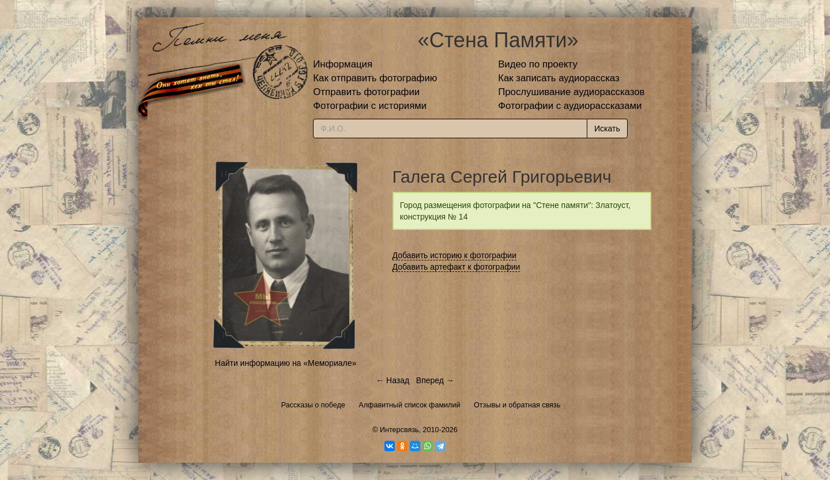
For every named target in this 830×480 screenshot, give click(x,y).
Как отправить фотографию (375, 78)
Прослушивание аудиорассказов (571, 91)
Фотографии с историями (370, 105)
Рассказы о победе (313, 405)
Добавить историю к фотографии (455, 255)
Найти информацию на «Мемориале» (285, 363)
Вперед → (435, 380)
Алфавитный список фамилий (409, 405)
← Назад (392, 380)
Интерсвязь (399, 430)
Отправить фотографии (366, 91)
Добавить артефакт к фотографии (456, 266)
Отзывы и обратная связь (517, 405)
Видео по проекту (538, 64)
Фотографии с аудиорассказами (570, 105)
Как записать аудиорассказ (559, 78)
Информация (342, 64)
